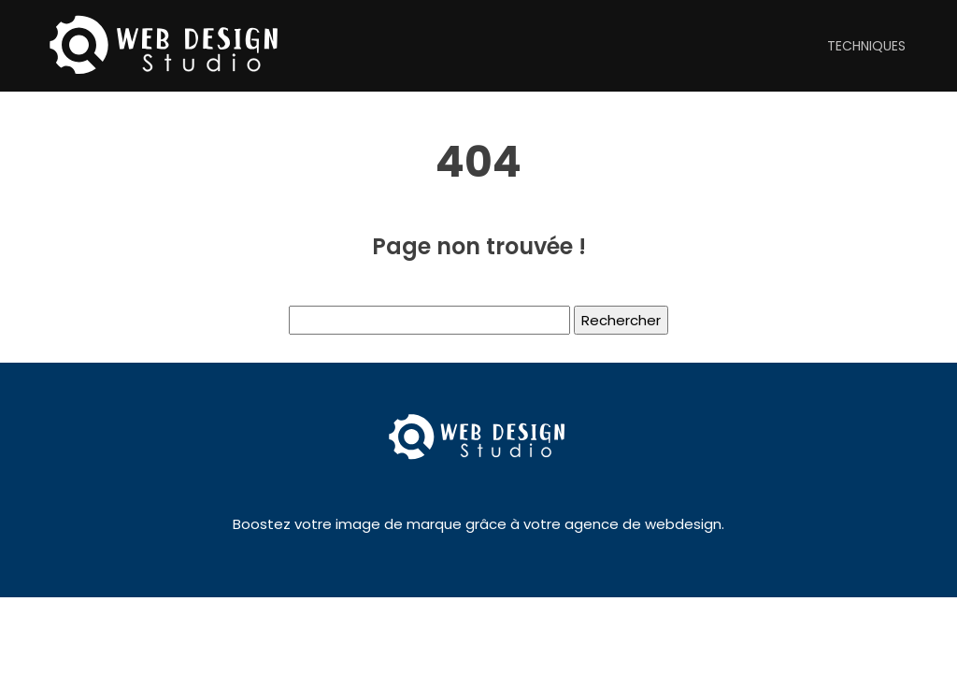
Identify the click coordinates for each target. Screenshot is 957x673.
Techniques (866, 45)
